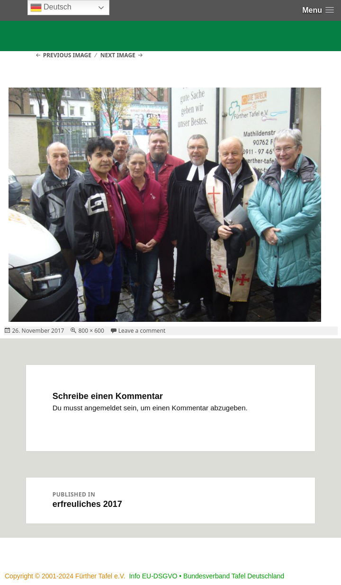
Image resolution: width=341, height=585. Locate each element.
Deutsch (51, 7)
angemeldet (102, 408)
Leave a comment (142, 331)
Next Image (117, 55)
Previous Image (67, 55)
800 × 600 (91, 331)
